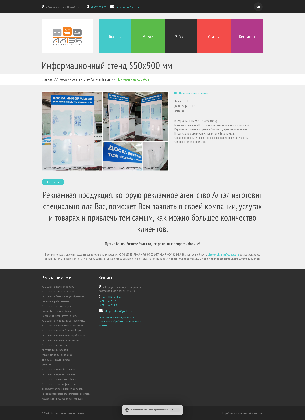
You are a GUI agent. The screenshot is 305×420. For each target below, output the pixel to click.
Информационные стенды (55, 350)
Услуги (148, 37)
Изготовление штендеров (54, 345)
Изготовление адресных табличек (58, 374)
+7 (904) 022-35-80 (108, 305)
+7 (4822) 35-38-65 (98, 7)
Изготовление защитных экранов (58, 291)
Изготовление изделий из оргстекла (59, 369)
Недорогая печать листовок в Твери (59, 316)
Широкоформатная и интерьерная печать (62, 389)
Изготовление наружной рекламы (58, 286)
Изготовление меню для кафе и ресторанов (63, 320)
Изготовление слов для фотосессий (59, 384)
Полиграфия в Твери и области (56, 311)
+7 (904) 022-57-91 (107, 301)
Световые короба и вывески (55, 301)
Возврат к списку (52, 182)
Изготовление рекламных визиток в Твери (62, 325)
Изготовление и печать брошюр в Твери (61, 330)
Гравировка (47, 364)
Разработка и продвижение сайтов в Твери (63, 398)
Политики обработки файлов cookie (158, 410)
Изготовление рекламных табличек (59, 379)
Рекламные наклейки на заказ (57, 354)
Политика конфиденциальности (116, 317)
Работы (181, 37)
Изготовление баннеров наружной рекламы (63, 296)
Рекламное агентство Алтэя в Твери (85, 79)
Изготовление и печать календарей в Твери (63, 335)
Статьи (214, 37)
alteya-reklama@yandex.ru (128, 7)
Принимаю (175, 410)
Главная (115, 37)
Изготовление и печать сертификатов (60, 340)
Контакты (247, 37)
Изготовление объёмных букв (56, 306)
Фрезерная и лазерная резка (56, 359)
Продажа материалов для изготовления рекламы (66, 393)
